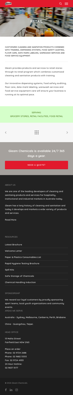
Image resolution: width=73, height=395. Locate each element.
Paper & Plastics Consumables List (23, 257)
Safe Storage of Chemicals (19, 276)
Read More (10, 219)
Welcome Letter (13, 251)
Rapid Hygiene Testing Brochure (22, 263)
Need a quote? (37, 165)
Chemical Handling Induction (20, 282)
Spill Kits (9, 269)
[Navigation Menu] (66, 3)
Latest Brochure (13, 244)
